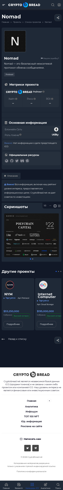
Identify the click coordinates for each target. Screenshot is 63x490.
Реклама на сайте (31, 426)
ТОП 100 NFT (31, 416)
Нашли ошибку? (50, 58)
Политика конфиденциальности (31, 471)
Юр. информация (31, 421)
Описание (11, 176)
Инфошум (32, 411)
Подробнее (13, 324)
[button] (30, 259)
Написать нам (32, 438)
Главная (31, 401)
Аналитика (31, 406)
